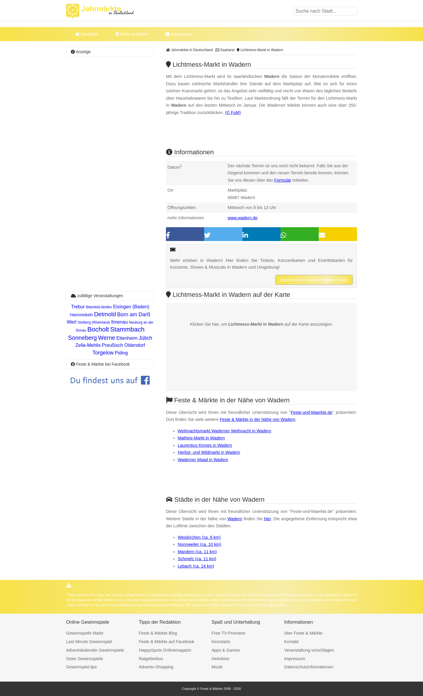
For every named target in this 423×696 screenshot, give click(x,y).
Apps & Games (226, 650)
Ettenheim (126, 338)
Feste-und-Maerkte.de (312, 412)
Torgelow (103, 353)
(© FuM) (233, 112)
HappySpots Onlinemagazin (165, 650)
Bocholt (98, 329)
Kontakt (291, 641)
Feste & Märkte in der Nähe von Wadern (257, 419)
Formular (282, 180)
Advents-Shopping (156, 667)
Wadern (234, 518)
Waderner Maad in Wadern (203, 459)
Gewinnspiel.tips (81, 667)
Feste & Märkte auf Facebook (166, 641)
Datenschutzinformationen (308, 667)
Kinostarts (221, 641)
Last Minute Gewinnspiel (89, 641)
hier (267, 518)
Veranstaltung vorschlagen (309, 650)
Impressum (178, 34)
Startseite (86, 34)
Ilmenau (119, 321)
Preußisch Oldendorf (123, 345)
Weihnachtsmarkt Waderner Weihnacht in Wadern (224, 431)
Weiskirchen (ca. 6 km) (199, 537)
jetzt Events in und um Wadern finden (314, 279)
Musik (217, 667)
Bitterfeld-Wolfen (99, 307)
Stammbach (127, 329)
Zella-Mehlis (88, 345)
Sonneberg (82, 337)
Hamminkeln (81, 314)
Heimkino (220, 658)
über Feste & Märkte (303, 633)
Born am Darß (133, 314)
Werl (72, 321)
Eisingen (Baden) (131, 306)
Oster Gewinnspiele (84, 658)
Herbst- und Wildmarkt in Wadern (209, 452)
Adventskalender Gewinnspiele (95, 650)
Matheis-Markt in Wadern (201, 438)
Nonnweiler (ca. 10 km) (199, 544)
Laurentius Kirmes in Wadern (205, 445)
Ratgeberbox (151, 658)
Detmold (105, 314)
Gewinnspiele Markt (84, 633)
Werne (106, 337)
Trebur (78, 306)
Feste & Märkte (132, 34)
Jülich (145, 338)
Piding (121, 352)
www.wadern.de (243, 217)
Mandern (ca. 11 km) (197, 551)
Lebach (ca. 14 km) (196, 566)
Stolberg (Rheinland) (94, 322)
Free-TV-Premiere (228, 633)
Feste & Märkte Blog (158, 633)
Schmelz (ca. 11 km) (197, 558)
